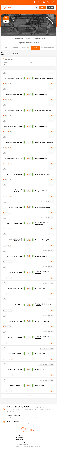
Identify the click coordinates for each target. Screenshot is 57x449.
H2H (52, 84)
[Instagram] (39, 3)
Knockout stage (25, 47)
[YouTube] (44, 3)
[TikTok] (53, 3)
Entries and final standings (47, 47)
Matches (35, 47)
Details (5, 47)
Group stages (15, 47)
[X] (48, 3)
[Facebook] (34, 3)
